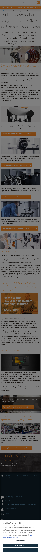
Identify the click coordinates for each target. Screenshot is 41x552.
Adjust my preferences (20, 543)
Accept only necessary (20, 548)
